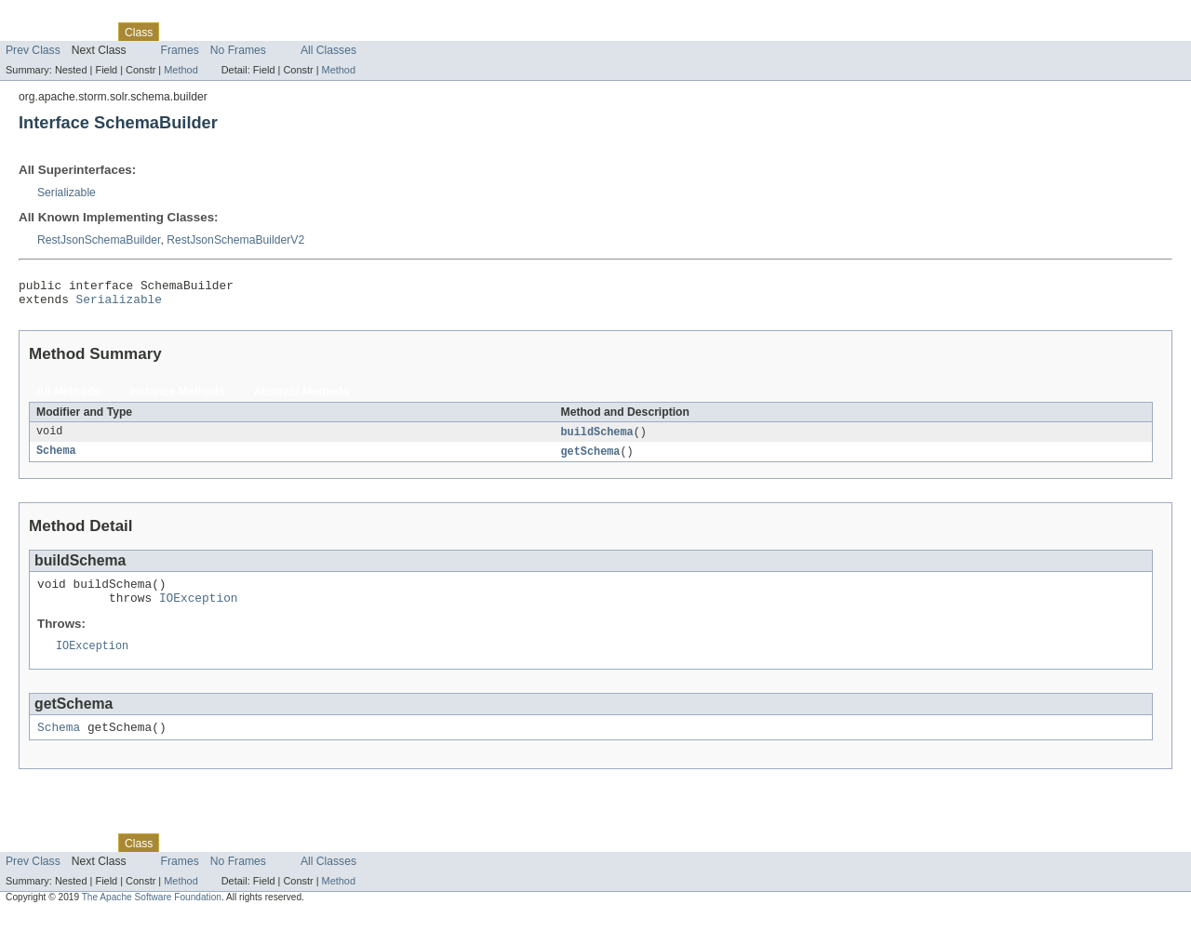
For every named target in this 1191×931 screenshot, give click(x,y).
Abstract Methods (302, 397)
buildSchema (597, 438)
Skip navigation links (51, 15)
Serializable (66, 192)
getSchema (591, 458)
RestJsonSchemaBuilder (98, 239)
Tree (212, 31)
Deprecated (264, 31)
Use (179, 31)
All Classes (328, 50)
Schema (56, 458)
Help (355, 31)
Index (318, 31)
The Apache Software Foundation (151, 915)
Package (86, 31)
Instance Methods (177, 397)
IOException (198, 610)
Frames (180, 50)
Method (180, 69)
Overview (29, 31)
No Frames (238, 50)
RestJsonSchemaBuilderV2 (235, 239)
